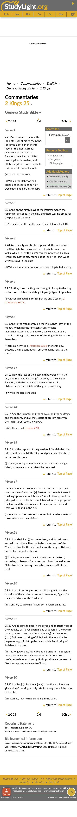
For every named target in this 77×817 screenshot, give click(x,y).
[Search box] (55, 140)
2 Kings (45, 88)
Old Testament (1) (58, 181)
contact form (58, 791)
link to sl (53, 782)
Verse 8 (10, 317)
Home (10, 83)
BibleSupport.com (29, 731)
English (51, 83)
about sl (39, 782)
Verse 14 (11, 407)
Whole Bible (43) (58, 176)
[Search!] (67, 140)
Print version (56, 155)
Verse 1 (10, 130)
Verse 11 (11, 368)
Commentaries (30, 83)
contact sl (24, 782)
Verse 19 (11, 481)
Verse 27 (11, 619)
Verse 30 (11, 677)
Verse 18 (11, 442)
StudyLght (20, 6)
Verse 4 (10, 238)
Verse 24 (11, 532)
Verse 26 (11, 583)
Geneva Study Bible (20, 88)
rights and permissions (59, 778)
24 (12, 121)
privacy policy (30, 778)
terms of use (10, 778)
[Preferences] (73, 14)
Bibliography (56, 163)
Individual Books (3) (60, 186)
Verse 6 (10, 281)
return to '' (59, 195)
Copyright (55, 159)
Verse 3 (10, 203)
